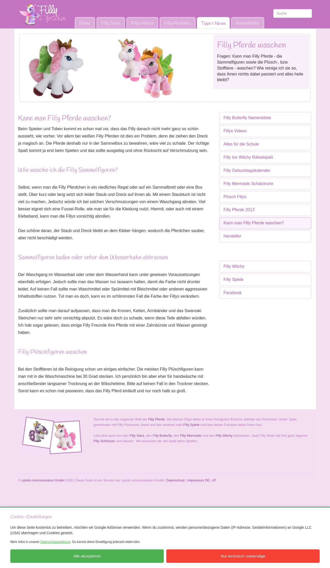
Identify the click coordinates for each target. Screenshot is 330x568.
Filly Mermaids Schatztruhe (248, 183)
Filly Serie (110, 23)
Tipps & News (213, 23)
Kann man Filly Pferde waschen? (254, 223)
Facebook (233, 292)
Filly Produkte (177, 23)
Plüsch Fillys (235, 197)
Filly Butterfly (162, 435)
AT (214, 480)
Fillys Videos (235, 131)
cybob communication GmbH (42, 480)
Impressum (195, 480)
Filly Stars (137, 435)
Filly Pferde (156, 419)
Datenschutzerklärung (55, 542)
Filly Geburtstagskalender (247, 170)
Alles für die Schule (241, 144)
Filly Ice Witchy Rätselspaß (248, 157)
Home (84, 23)
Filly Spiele (233, 279)
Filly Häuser (142, 23)
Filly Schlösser (104, 441)
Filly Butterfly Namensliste (247, 118)
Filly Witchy (234, 266)
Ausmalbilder (248, 23)
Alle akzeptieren (87, 556)
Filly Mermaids (191, 435)
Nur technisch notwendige (243, 556)
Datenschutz (175, 480)
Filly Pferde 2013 (239, 210)
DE (207, 480)
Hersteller (232, 236)
